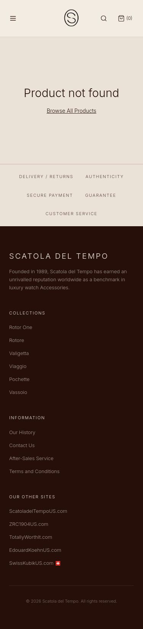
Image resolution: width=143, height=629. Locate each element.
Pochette (19, 379)
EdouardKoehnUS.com (35, 550)
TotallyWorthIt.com (30, 537)
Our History (22, 432)
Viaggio (17, 366)
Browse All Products (71, 110)
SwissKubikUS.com (34, 563)
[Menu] (13, 18)
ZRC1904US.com (28, 524)
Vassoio (18, 392)
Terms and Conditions (34, 471)
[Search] (104, 18)
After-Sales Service (31, 458)
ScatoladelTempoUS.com (38, 511)
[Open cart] (125, 18)
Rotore (16, 340)
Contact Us (22, 445)
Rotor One (20, 327)
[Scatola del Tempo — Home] (71, 18)
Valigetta (19, 353)
